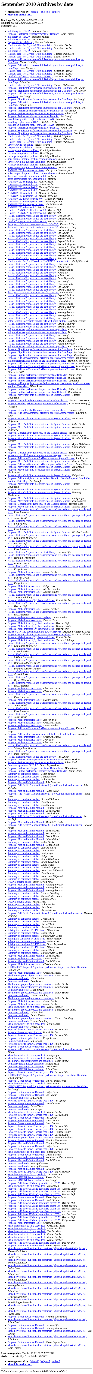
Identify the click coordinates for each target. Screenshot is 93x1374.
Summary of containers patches (24, 773)
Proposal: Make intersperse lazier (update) (29, 617)
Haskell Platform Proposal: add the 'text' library (32, 215)
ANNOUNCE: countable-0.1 (23, 184)
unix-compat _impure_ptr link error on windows (32, 159)
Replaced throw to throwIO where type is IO (30, 1029)
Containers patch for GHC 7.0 (23, 765)
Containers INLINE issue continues (26, 1063)
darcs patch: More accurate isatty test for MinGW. (33, 224)
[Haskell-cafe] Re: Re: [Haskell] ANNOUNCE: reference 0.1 (39, 261)
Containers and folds (18, 978)
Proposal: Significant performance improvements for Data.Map (40, 88)
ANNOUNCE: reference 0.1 (22, 207)
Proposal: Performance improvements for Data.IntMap (36, 110)
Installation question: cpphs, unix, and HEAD (31, 119)
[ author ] (55, 11)
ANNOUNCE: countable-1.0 (23, 181)
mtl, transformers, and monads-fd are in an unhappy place (37, 329)
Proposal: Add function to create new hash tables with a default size (42, 734)
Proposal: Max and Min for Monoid (26, 782)
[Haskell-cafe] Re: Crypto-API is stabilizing (30, 45)
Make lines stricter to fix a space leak (27, 1006)
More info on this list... (20, 14)
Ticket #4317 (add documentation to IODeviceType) (34, 455)
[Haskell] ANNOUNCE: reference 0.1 (27, 210)
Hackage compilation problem (23, 150)
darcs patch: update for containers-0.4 (27, 176)
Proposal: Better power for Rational (26, 1046)
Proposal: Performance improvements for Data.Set (33, 34)
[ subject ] (45, 11)
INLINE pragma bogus (20, 881)
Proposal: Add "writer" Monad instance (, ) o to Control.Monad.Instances (45, 785)
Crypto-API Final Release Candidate (26, 161)
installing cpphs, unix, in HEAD (24, 122)
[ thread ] (34, 11)
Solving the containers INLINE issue (27, 930)
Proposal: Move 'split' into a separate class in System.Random (39, 394)
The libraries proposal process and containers (31, 975)
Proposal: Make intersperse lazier (25, 572)
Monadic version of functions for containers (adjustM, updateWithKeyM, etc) (47, 1248)
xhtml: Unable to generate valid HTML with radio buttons (37, 321)
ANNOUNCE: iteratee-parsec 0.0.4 (26, 170)
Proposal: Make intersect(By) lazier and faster (31, 600)
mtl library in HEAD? (19, 31)
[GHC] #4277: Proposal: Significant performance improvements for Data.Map (48, 967)
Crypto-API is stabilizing (21, 42)
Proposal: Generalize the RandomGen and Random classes (38, 400)
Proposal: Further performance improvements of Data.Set (37, 377)
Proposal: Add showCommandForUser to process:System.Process (41, 358)
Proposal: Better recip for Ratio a (25, 1032)
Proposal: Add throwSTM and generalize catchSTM (34, 1183)
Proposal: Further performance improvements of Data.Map (38, 375)
